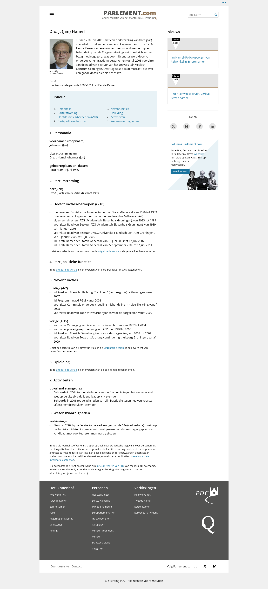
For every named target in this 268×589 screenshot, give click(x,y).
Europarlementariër (103, 512)
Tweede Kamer (58, 500)
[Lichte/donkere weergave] (225, 3)
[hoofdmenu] (63, 16)
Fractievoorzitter (101, 518)
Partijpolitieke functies (72, 121)
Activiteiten (118, 117)
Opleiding (117, 113)
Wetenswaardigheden (125, 121)
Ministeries (56, 524)
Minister (97, 536)
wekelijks (199, 154)
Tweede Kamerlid (102, 506)
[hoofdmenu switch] (52, 16)
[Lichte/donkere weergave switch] (225, 3)
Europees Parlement (146, 512)
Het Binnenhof (62, 487)
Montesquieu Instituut (142, 18)
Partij (53, 512)
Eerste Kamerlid (101, 500)
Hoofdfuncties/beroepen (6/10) (78, 117)
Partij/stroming (67, 113)
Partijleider (98, 524)
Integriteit (97, 548)
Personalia (64, 109)
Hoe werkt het (57, 494)
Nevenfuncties (120, 109)
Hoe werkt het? (100, 494)
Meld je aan (180, 171)
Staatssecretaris (101, 542)
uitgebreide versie (108, 251)
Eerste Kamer (57, 506)
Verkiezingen (145, 487)
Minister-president (102, 530)
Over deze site (60, 566)
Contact (77, 566)
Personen (100, 487)
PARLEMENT (129, 13)
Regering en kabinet (61, 518)
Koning (54, 530)
